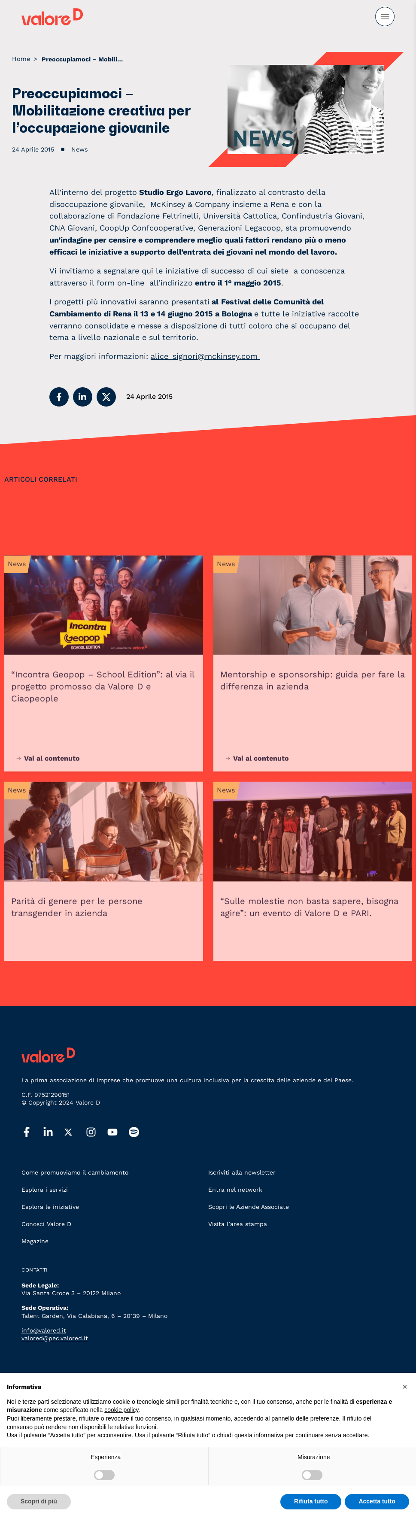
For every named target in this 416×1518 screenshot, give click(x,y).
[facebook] (32, 1132)
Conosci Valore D (46, 1223)
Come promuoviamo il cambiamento (74, 1172)
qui (147, 270)
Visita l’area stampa (237, 1223)
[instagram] (96, 1132)
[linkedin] (53, 1132)
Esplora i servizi (44, 1189)
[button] (59, 397)
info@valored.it (43, 1330)
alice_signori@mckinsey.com (205, 356)
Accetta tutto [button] (376, 1501)
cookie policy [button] (121, 1409)
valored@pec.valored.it (54, 1338)
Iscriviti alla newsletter (242, 1172)
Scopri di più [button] (39, 1501)
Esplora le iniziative (50, 1206)
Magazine (35, 1241)
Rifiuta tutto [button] (311, 1501)
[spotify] (139, 1132)
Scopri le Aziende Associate (248, 1206)
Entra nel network (235, 1189)
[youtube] (118, 1132)
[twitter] (75, 1132)
